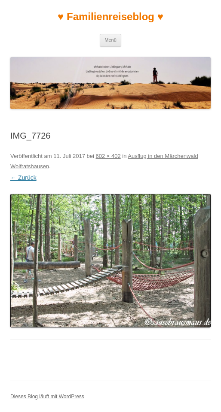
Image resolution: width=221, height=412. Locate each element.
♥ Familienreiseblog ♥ (110, 16)
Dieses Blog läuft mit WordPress (47, 397)
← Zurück (23, 177)
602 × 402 (108, 156)
